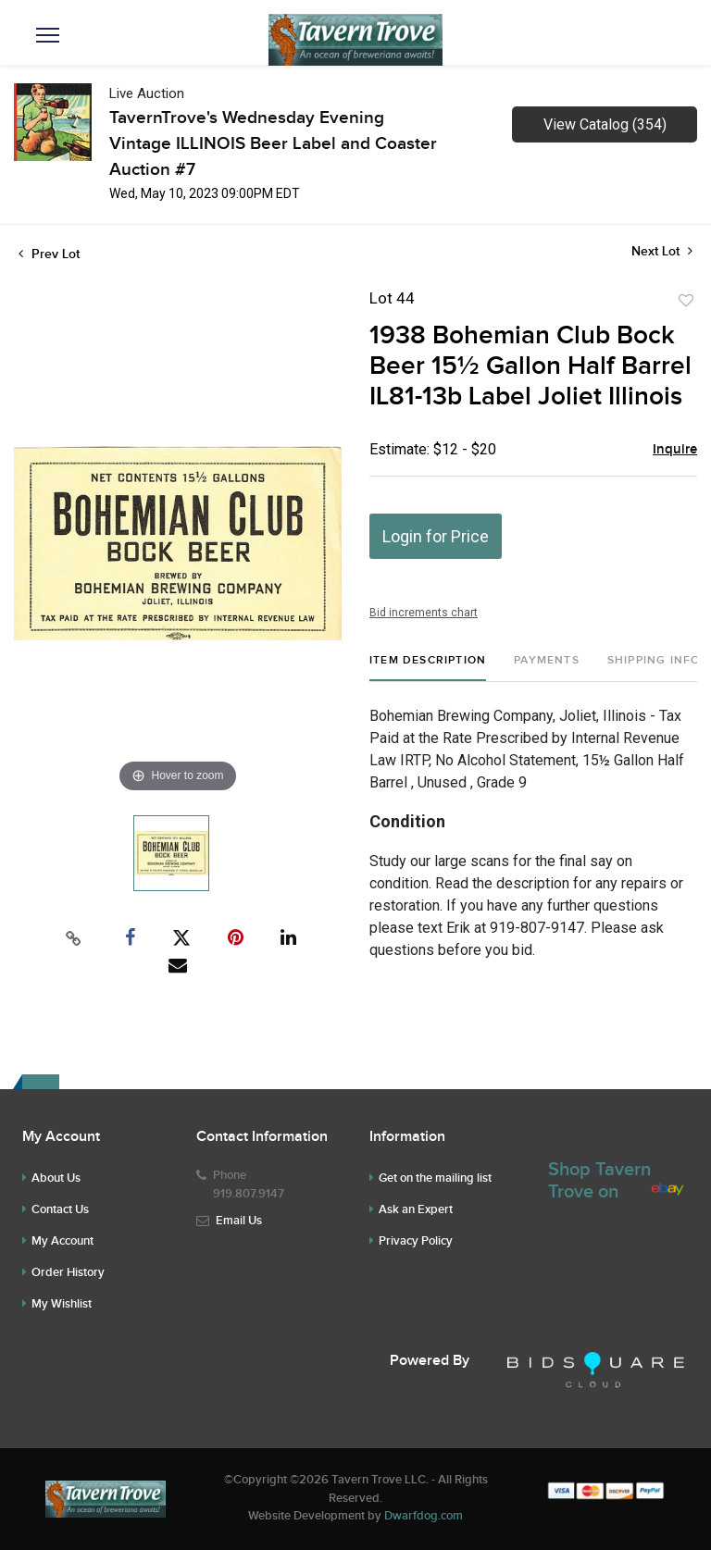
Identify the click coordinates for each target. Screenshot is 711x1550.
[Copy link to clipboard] (74, 938)
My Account (62, 1241)
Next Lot (661, 251)
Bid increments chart (423, 612)
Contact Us (60, 1209)
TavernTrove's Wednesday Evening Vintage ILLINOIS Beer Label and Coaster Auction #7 (273, 143)
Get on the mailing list (435, 1178)
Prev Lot (49, 254)
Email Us (239, 1220)
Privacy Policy (416, 1241)
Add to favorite (686, 301)
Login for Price (435, 536)
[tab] (427, 667)
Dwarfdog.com (423, 1515)
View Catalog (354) (605, 124)
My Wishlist (61, 1303)
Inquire (675, 449)
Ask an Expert (416, 1209)
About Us (56, 1178)
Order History (68, 1272)
